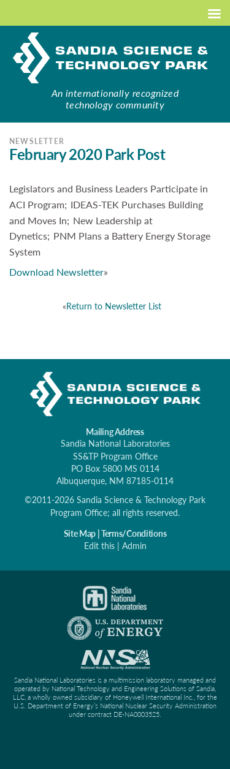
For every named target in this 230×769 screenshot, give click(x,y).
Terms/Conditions (134, 533)
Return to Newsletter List (113, 306)
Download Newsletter (56, 272)
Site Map (80, 533)
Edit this (99, 545)
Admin (134, 545)
